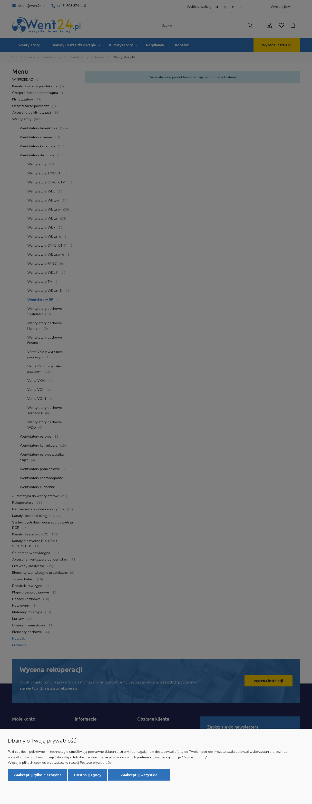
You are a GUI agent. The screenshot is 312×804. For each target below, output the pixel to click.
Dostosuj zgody (87, 775)
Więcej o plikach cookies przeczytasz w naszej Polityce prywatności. (60, 762)
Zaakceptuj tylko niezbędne (38, 775)
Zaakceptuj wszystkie (139, 775)
